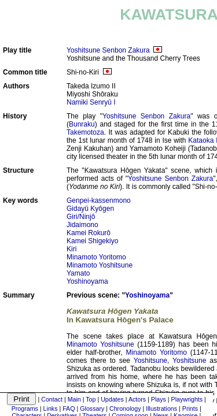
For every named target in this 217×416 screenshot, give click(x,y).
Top (90, 399)
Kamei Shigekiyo (92, 241)
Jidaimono (82, 225)
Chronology (125, 408)
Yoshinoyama (87, 281)
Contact (51, 399)
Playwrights (187, 399)
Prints (190, 408)
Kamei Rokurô (89, 233)
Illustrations (161, 408)
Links (50, 408)
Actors (137, 399)
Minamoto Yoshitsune (100, 265)
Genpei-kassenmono (99, 200)
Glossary (92, 408)
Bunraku (82, 124)
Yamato (78, 273)
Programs (25, 408)
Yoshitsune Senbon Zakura (108, 50)
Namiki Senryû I (91, 102)
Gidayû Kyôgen (90, 209)
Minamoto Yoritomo (96, 257)
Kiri (71, 249)
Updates (112, 399)
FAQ (68, 408)
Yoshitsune (150, 360)
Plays (158, 399)
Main (74, 399)
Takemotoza (85, 132)
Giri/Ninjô (81, 217)
